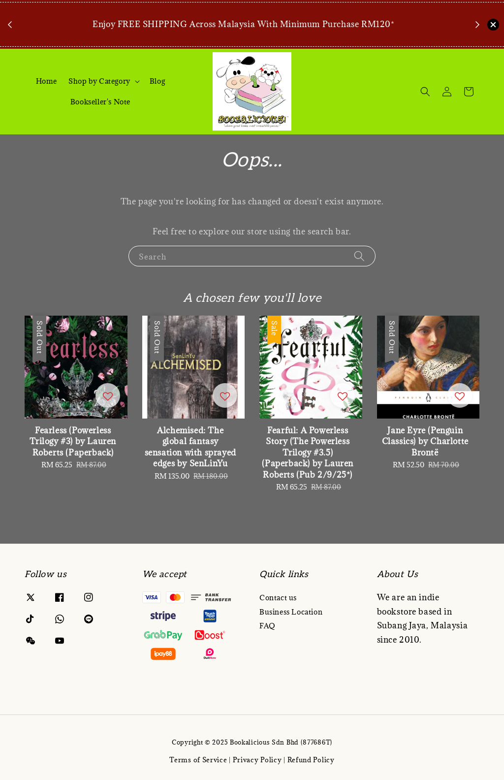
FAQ (267, 625)
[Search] (425, 91)
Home (46, 81)
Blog (157, 81)
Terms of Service (198, 759)
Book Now (246, 38)
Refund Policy (311, 759)
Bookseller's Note (100, 101)
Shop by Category (99, 81)
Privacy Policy (257, 759)
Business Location (290, 612)
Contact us (278, 597)
